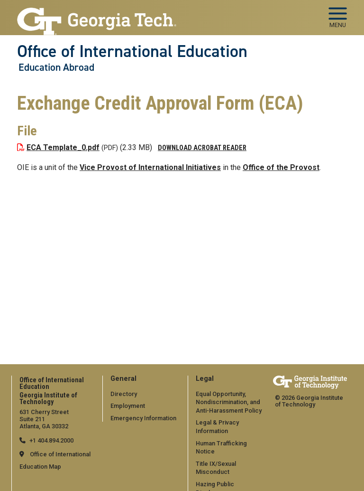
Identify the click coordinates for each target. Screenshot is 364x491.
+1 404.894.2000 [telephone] (51, 440)
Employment (127, 405)
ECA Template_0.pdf (63, 147)
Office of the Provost (281, 167)
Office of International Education (132, 51)
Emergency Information (143, 418)
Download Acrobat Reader (202, 148)
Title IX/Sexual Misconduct (216, 468)
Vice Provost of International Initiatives (150, 167)
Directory (123, 393)
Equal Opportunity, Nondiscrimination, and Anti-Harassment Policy (229, 402)
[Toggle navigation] (337, 14)
